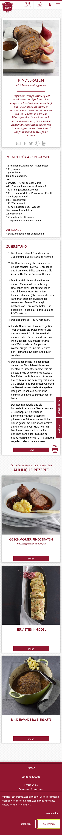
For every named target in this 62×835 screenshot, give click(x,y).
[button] (58, 5)
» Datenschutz (53, 813)
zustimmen (49, 823)
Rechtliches (31, 785)
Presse (31, 768)
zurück (31, 450)
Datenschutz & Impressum (31, 789)
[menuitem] (31, 789)
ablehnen (26, 823)
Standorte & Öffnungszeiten (50, 5)
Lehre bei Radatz (31, 776)
